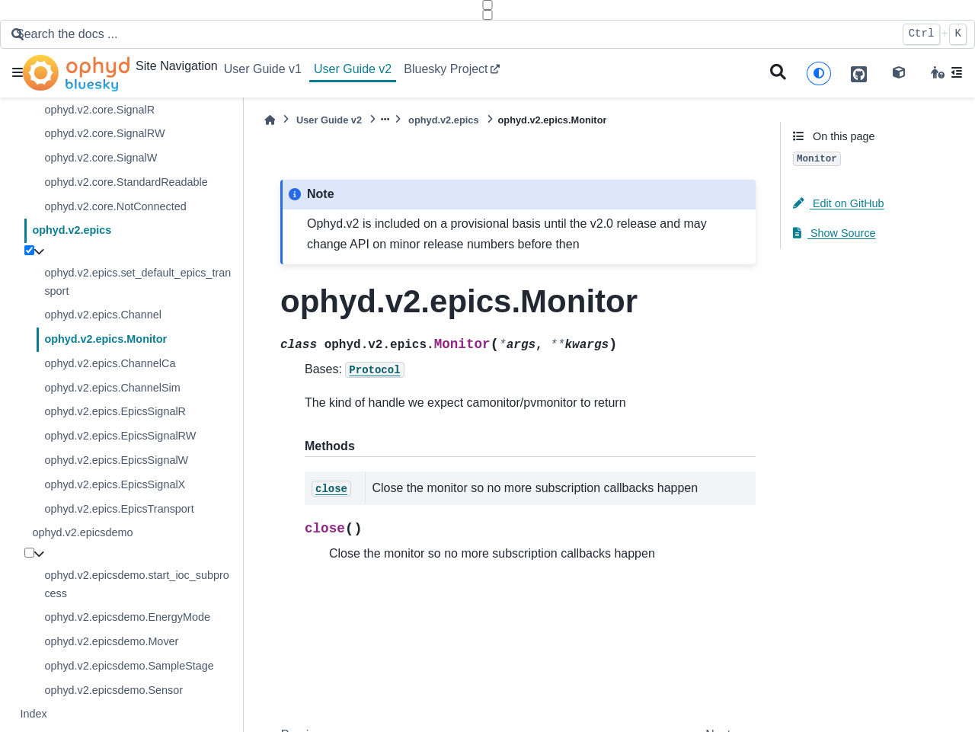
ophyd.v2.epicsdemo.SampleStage (128, 666)
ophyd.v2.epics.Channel (102, 314)
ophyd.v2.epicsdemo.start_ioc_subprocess (136, 584)
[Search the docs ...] (451, 34)
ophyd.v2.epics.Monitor (105, 339)
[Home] (269, 120)
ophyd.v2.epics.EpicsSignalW (116, 460)
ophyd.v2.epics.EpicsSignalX (114, 484)
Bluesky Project (446, 68)
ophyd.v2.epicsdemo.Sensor (113, 690)
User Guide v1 (263, 68)
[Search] (778, 73)
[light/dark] (819, 73)
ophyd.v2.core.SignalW (100, 158)
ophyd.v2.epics (71, 230)
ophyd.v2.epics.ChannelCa (109, 363)
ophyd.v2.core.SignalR (99, 110)
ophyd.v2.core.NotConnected (115, 206)
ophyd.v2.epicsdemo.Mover (111, 641)
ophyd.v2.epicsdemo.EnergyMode (127, 617)
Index (33, 714)
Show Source (834, 233)
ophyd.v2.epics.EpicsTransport (118, 509)
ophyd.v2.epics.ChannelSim (112, 388)
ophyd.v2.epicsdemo (82, 532)
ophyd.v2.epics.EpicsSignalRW (120, 436)
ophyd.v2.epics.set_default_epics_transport (137, 282)
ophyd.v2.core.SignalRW (104, 133)
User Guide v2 (353, 68)
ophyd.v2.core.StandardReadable (125, 182)
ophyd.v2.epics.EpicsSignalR (115, 411)
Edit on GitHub (838, 203)
